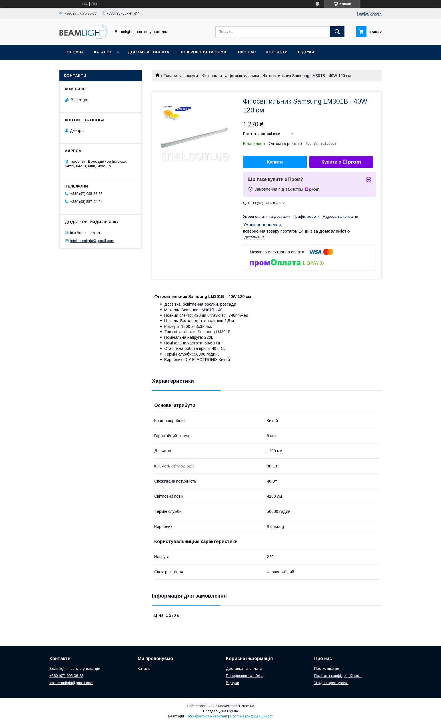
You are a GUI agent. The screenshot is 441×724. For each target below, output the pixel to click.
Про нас (247, 52)
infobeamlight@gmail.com (92, 241)
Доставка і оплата (148, 52)
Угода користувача (331, 683)
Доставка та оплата (244, 668)
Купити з (341, 162)
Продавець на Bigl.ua (220, 711)
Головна (74, 52)
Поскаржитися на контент (207, 716)
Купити (275, 162)
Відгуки (306, 52)
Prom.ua (247, 706)
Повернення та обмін (203, 52)
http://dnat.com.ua (85, 232)
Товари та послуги (180, 75)
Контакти (277, 52)
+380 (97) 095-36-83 (66, 675)
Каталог (103, 52)
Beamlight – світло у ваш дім (75, 668)
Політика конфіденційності (338, 675)
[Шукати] (337, 31)
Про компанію (326, 668)
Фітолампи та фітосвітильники (230, 75)
